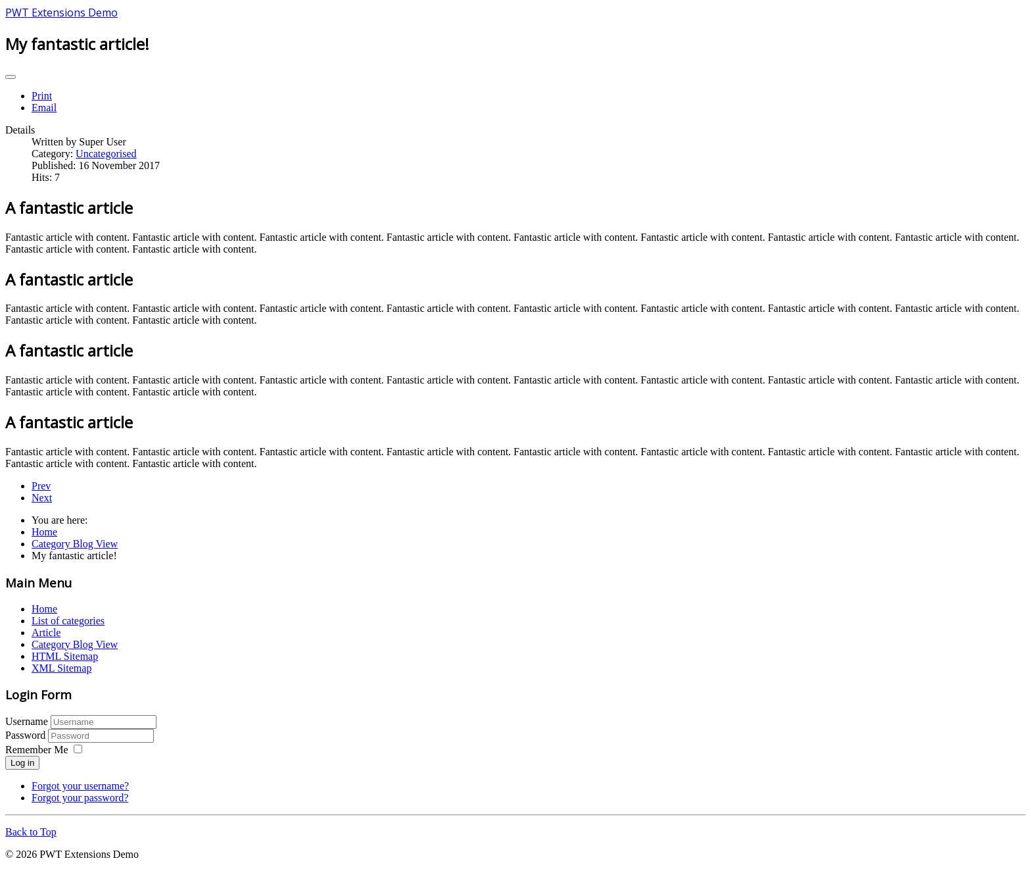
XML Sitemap (61, 668)
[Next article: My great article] (42, 497)
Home (44, 608)
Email (44, 107)
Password (26, 735)
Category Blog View (75, 644)
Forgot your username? (80, 785)
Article (46, 632)
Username (26, 721)
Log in (22, 763)
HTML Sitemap (65, 656)
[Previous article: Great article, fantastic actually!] (41, 485)
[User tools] (10, 77)
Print (42, 95)
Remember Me (36, 749)
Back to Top (31, 831)
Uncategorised (106, 153)
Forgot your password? (80, 797)
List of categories (68, 620)
